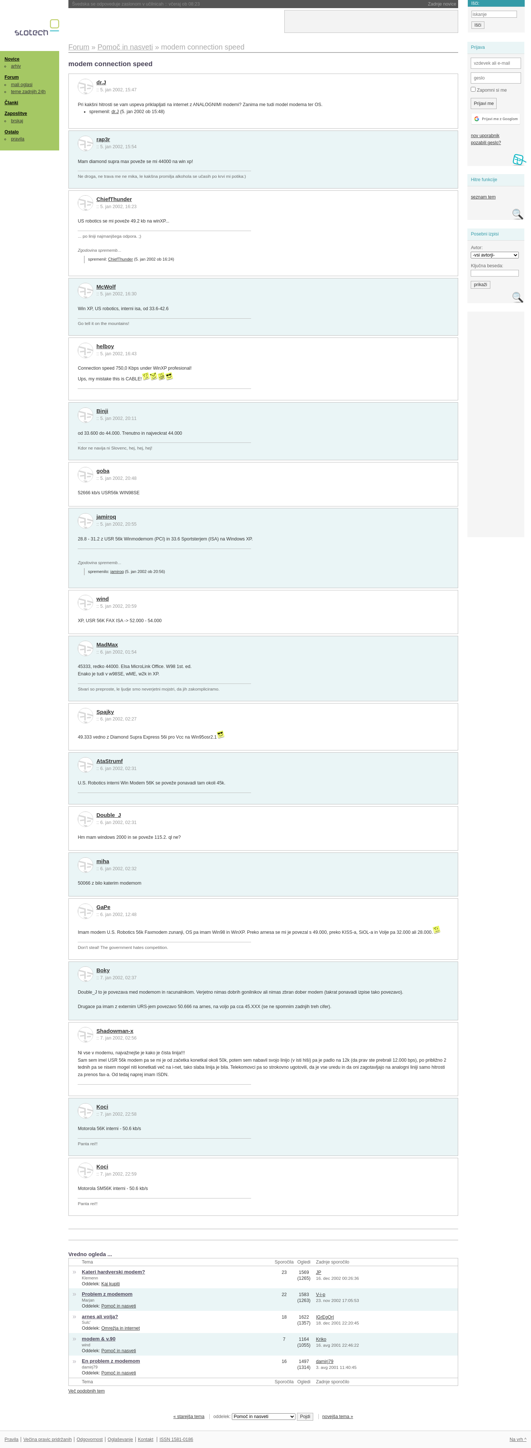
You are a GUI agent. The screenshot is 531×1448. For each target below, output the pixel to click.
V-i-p (320, 1294)
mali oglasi (22, 84)
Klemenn (90, 1278)
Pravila (11, 1439)
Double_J (109, 815)
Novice (11, 59)
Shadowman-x (115, 1031)
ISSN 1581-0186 (176, 1439)
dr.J (101, 82)
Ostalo (11, 132)
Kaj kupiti (110, 1283)
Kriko (321, 1339)
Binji (102, 411)
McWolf (106, 287)
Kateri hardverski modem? (113, 1272)
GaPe (104, 907)
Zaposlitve (15, 113)
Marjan (88, 1300)
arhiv (16, 66)
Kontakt (145, 1439)
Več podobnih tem (86, 1391)
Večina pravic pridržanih (47, 1439)
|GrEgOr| (325, 1317)
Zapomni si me (489, 90)
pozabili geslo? (486, 142)
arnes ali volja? (100, 1316)
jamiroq (106, 517)
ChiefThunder (114, 199)
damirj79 (90, 1367)
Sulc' (86, 1322)
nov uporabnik (485, 135)
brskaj (17, 120)
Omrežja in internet (120, 1328)
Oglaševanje (120, 1439)
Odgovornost (90, 1439)
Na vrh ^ (518, 1439)
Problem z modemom (107, 1294)
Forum (11, 77)
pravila (17, 139)
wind (103, 599)
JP (318, 1272)
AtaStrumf (110, 761)
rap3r (103, 139)
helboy (105, 346)
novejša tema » (337, 1416)
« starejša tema (188, 1416)
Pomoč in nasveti (118, 1306)
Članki (11, 102)
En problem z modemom (111, 1361)
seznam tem (483, 197)
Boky (103, 970)
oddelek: (254, 1416)
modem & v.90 (98, 1339)
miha (103, 861)
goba (103, 471)
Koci (102, 1107)
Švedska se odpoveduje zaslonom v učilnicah (136, 4)
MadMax (107, 645)
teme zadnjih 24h (28, 91)
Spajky (105, 712)
